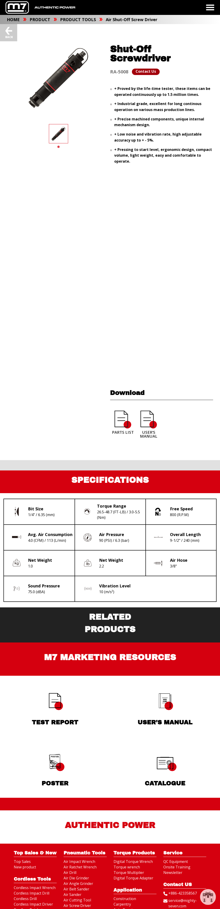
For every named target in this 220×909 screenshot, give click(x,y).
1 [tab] (58, 147)
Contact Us (146, 71)
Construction (125, 898)
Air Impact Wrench (79, 861)
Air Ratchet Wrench (80, 867)
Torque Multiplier (129, 872)
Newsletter (172, 872)
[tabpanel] (58, 133)
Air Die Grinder (76, 878)
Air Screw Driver (77, 905)
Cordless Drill (25, 898)
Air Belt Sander (76, 889)
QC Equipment (175, 861)
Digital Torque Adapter (133, 878)
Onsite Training (176, 867)
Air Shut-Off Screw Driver (131, 19)
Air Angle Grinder (78, 883)
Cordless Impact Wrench (35, 887)
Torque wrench (127, 867)
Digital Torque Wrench (133, 861)
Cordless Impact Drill (31, 893)
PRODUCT (40, 19)
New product (25, 867)
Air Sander (72, 894)
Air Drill (70, 872)
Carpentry (122, 904)
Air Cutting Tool (77, 900)
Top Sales (22, 861)
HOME (14, 19)
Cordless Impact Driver (33, 904)
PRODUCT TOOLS (78, 19)
